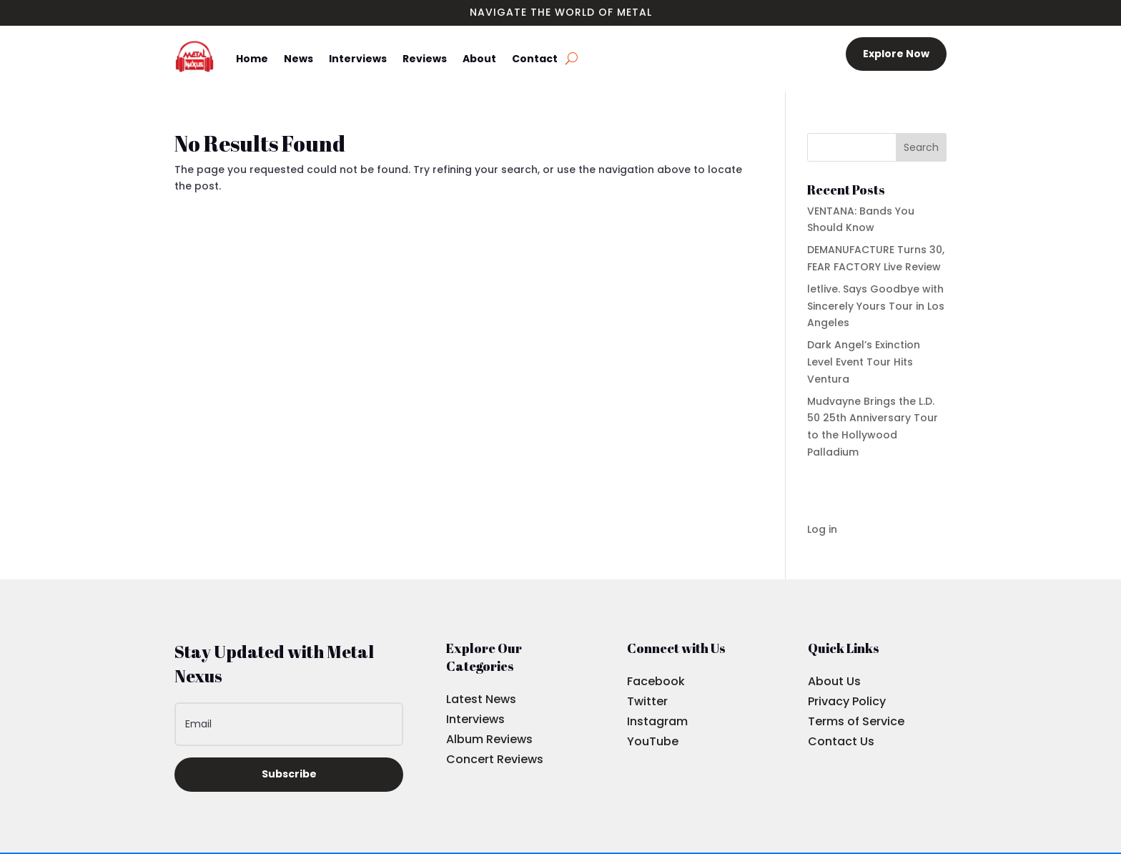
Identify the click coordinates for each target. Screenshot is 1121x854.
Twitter (647, 701)
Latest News (481, 699)
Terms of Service (856, 721)
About (479, 58)
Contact (535, 58)
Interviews (358, 58)
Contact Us (841, 741)
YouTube (652, 741)
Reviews (425, 58)
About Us (834, 681)
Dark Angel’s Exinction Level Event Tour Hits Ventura (863, 362)
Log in (822, 529)
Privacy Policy (847, 701)
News (298, 58)
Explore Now (896, 53)
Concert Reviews (494, 759)
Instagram (657, 721)
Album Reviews (489, 739)
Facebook (656, 681)
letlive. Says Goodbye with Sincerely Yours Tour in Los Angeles (875, 306)
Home (252, 58)
